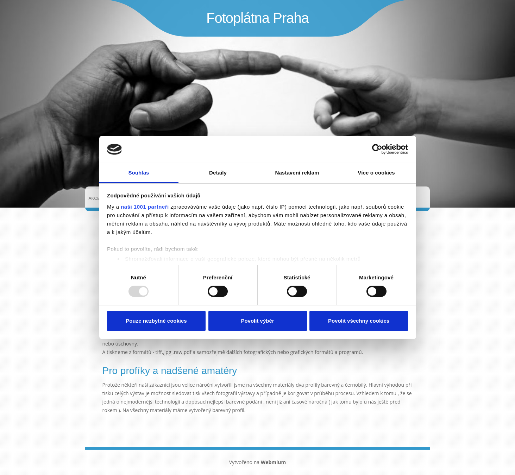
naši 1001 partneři (145, 207)
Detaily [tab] (218, 173)
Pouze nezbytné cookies (156, 321)
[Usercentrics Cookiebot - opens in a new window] (377, 149)
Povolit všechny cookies (358, 321)
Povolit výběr (257, 321)
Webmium (273, 462)
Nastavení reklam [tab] (297, 173)
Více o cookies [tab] (376, 173)
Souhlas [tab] (138, 173)
